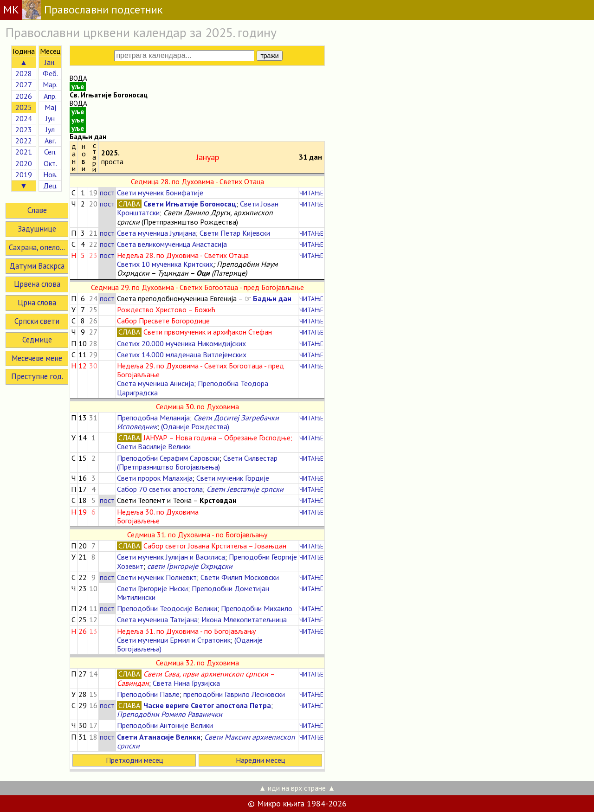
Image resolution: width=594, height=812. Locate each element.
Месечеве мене (37, 358)
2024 (23, 118)
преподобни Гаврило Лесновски (234, 694)
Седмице (37, 340)
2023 (23, 129)
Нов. (50, 174)
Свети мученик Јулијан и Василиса (171, 556)
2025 (23, 107)
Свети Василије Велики (154, 446)
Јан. (50, 62)
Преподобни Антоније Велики (165, 725)
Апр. (50, 96)
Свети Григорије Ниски (152, 588)
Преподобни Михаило (256, 608)
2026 (23, 96)
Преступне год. (37, 376)
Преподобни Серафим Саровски (168, 458)
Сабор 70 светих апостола (160, 489)
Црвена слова (37, 284)
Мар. (50, 84)
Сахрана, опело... (37, 247)
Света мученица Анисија (155, 383)
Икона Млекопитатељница (244, 619)
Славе (37, 210)
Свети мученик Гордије (232, 478)
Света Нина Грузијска (186, 683)
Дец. (50, 185)
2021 (23, 151)
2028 (23, 73)
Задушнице (37, 229)
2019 (23, 174)
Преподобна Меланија (153, 417)
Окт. (50, 163)
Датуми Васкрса (37, 266)
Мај (50, 107)
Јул (50, 129)
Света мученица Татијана (157, 619)
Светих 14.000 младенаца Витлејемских (181, 354)
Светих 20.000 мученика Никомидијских (181, 343)
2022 (23, 140)
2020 (23, 163)
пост (107, 192)
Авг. (50, 140)
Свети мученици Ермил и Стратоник (174, 639)
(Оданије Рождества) (195, 426)
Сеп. (50, 151)
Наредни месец (260, 760)
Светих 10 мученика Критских (165, 264)
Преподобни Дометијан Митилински (193, 593)
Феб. (50, 73)
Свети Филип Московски (239, 577)
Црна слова (37, 302)
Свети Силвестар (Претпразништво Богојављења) (197, 462)
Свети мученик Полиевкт (157, 577)
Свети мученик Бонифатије (160, 192)
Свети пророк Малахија (155, 478)
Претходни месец (134, 760)
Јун (50, 118)
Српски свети (36, 321)
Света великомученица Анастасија (172, 244)
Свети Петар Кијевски (235, 233)
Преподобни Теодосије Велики (167, 608)
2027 (23, 84)
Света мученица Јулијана (156, 233)
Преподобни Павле (148, 694)
